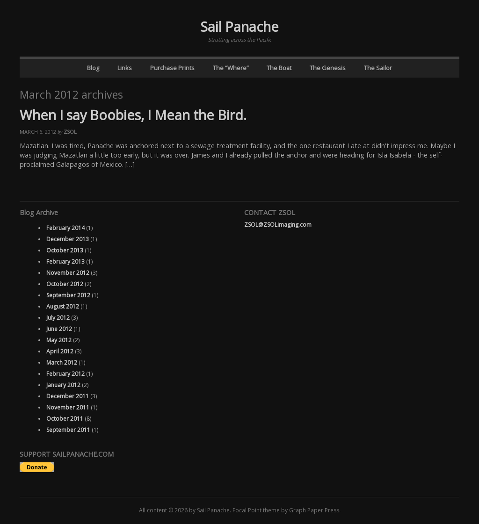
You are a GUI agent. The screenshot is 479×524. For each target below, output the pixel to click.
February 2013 (65, 262)
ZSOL (70, 131)
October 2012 (64, 284)
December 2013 (67, 239)
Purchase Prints (172, 68)
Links (124, 68)
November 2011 (67, 407)
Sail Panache (239, 26)
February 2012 (65, 374)
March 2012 (61, 362)
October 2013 (64, 250)
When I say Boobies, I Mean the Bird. (133, 115)
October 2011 (64, 419)
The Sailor (378, 68)
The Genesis (328, 68)
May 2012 (59, 340)
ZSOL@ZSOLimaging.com (278, 225)
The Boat (279, 68)
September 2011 (68, 430)
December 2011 (67, 396)
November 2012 (67, 273)
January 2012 (63, 385)
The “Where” (231, 68)
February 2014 (65, 228)
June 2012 (59, 329)
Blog (93, 68)
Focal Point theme (256, 510)
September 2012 (68, 295)
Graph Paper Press (314, 510)
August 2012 (62, 306)
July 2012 (58, 318)
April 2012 (59, 351)
